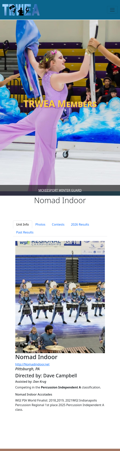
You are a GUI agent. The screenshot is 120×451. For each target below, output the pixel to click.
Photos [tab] (40, 224)
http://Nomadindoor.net (32, 364)
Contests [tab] (58, 224)
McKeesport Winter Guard (60, 190)
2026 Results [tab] (80, 224)
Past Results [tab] (24, 232)
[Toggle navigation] (112, 10)
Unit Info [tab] (22, 224)
